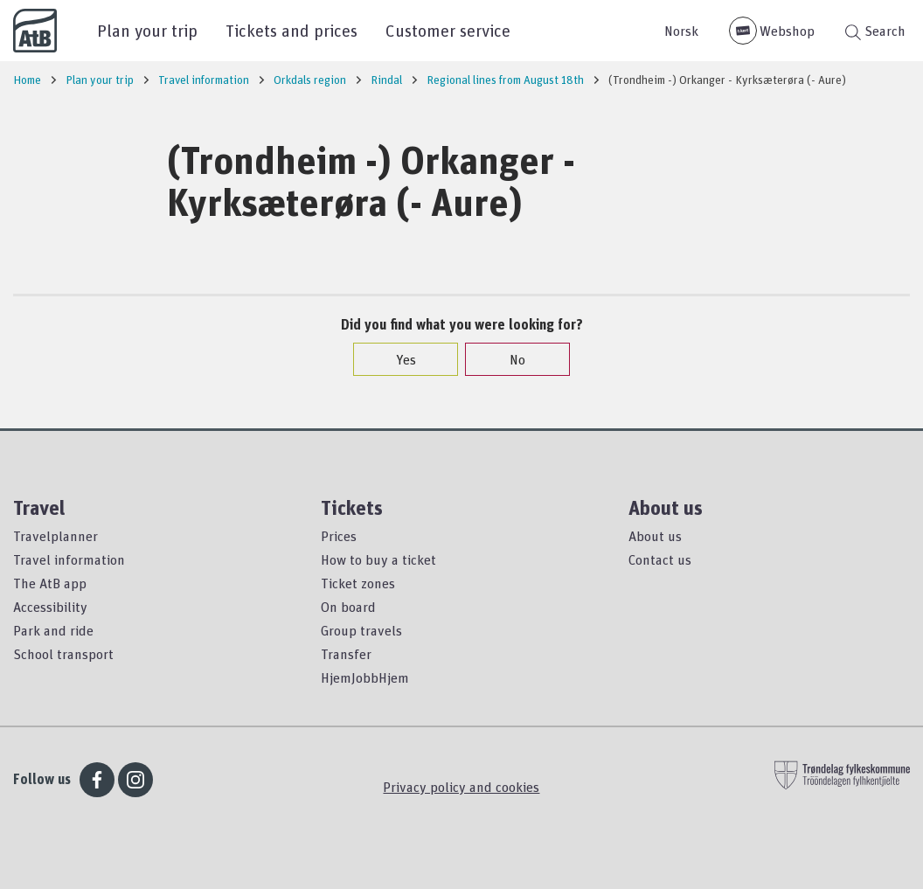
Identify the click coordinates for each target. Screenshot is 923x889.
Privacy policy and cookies (461, 786)
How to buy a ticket (378, 559)
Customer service (447, 30)
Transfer (346, 654)
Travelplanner (55, 536)
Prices (339, 536)
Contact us (659, 559)
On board (348, 606)
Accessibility (50, 606)
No (508, 359)
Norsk (681, 30)
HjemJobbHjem (365, 677)
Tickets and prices (291, 30)
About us (655, 536)
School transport (63, 654)
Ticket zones (358, 583)
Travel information (69, 559)
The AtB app (50, 583)
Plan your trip (147, 30)
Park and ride (53, 630)
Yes (397, 359)
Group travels (361, 630)
